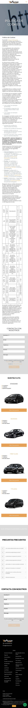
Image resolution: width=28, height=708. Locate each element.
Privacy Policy (8, 361)
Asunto (5, 349)
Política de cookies (22, 704)
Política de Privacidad (17, 364)
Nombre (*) (6, 335)
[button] (14, 548)
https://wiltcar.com (13, 40)
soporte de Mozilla (10, 167)
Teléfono (5, 345)
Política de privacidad (7, 693)
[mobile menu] (26, 2)
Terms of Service (16, 361)
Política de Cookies (7, 696)
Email (4, 340)
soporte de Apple (15, 180)
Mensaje (5, 354)
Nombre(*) (7, 595)
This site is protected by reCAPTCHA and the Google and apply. (14, 361)
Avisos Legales (6, 695)
